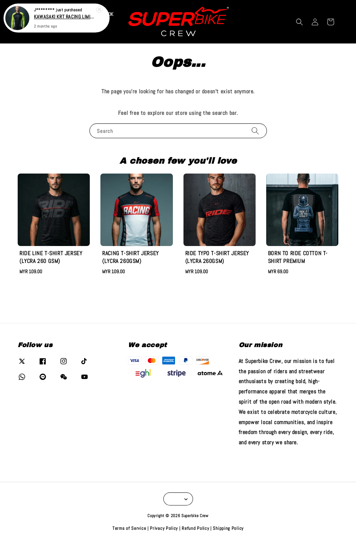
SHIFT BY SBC (71, 42)
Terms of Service (129, 541)
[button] (299, 34)
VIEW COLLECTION (227, 6)
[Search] (255, 144)
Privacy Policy (164, 541)
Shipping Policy (228, 541)
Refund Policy (195, 541)
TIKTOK (106, 27)
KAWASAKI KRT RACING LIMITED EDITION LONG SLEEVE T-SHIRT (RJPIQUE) (65, 16)
